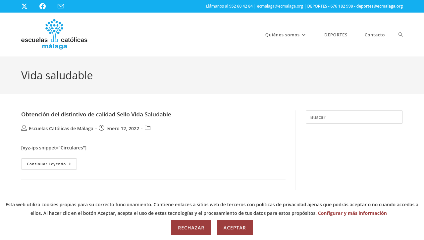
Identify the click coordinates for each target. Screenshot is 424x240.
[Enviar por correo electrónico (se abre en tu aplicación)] (65, 6)
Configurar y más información (352, 213)
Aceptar (235, 227)
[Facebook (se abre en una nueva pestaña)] (46, 6)
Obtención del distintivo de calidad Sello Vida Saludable (96, 114)
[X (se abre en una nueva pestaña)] (29, 6)
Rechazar (191, 227)
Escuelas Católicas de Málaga (61, 128)
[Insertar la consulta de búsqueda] (354, 117)
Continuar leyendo (52, 165)
